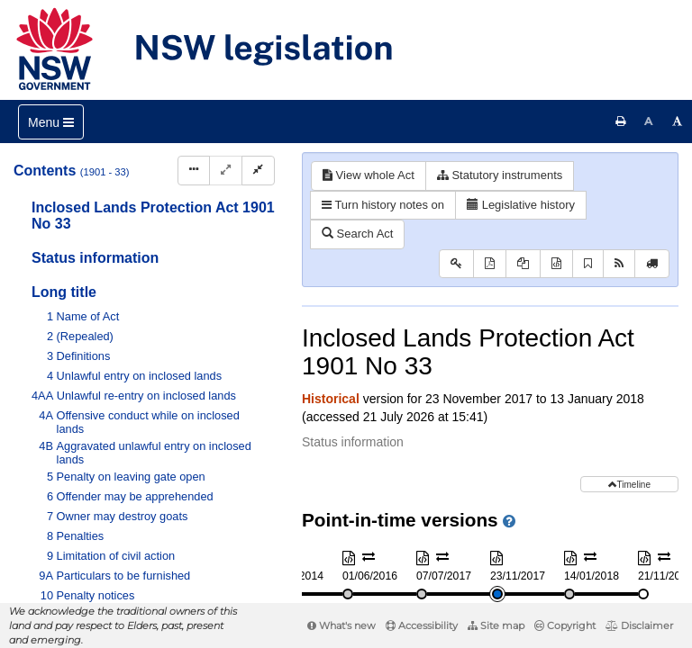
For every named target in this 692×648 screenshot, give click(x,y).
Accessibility (422, 625)
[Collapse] (258, 170)
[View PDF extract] (523, 264)
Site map (496, 625)
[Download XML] (556, 264)
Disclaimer (639, 625)
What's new (341, 625)
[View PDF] (489, 264)
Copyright (565, 625)
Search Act (357, 233)
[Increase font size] (677, 121)
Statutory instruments (499, 175)
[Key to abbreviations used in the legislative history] (456, 264)
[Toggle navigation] (51, 122)
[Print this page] (621, 121)
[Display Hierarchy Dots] (194, 170)
